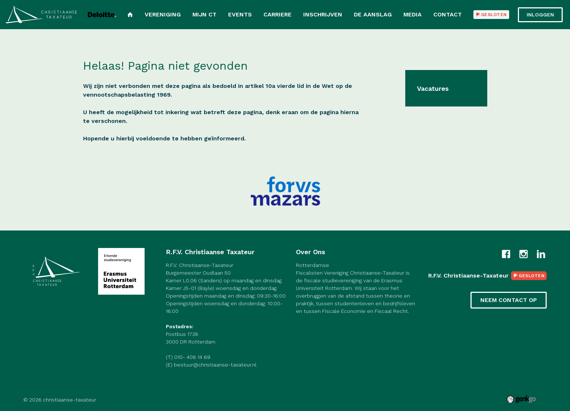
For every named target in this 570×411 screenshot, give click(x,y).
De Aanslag (373, 14)
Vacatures (433, 88)
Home (130, 14)
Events (240, 14)
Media (412, 14)
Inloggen (540, 15)
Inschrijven (322, 14)
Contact (447, 14)
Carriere (277, 14)
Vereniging (163, 14)
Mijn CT (204, 14)
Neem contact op (508, 299)
